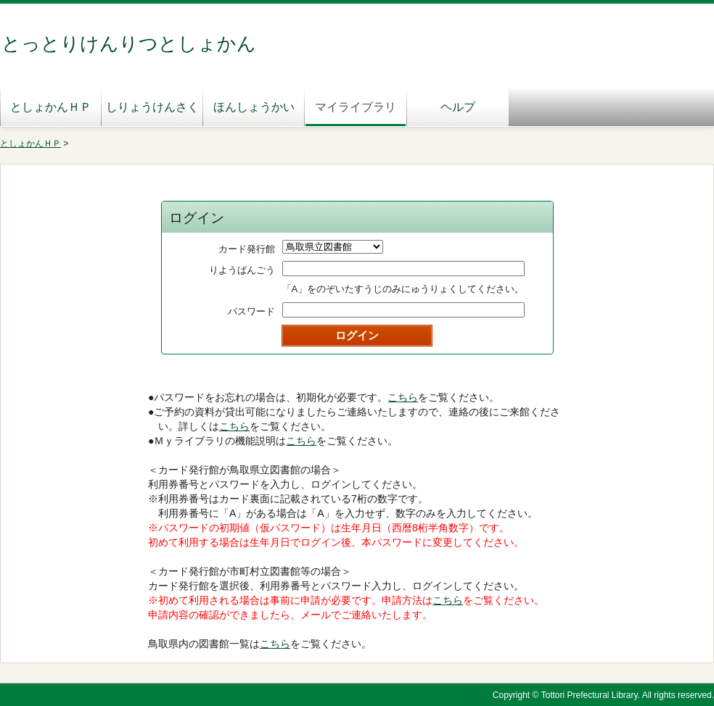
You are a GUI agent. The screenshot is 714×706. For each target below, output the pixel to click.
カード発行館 (246, 249)
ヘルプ (457, 107)
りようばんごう (242, 270)
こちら (402, 397)
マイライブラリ (355, 107)
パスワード (251, 311)
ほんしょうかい (254, 107)
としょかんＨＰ (50, 107)
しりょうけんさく (152, 107)
